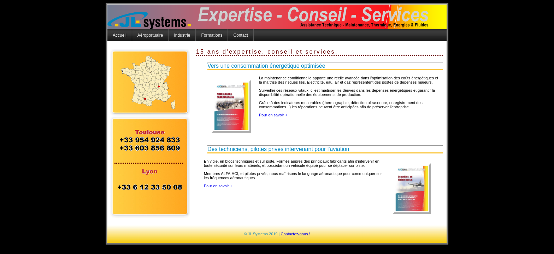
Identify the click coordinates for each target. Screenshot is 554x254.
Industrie (182, 35)
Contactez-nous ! (295, 234)
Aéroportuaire (150, 35)
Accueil (119, 35)
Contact (240, 35)
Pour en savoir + (273, 115)
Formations (211, 35)
